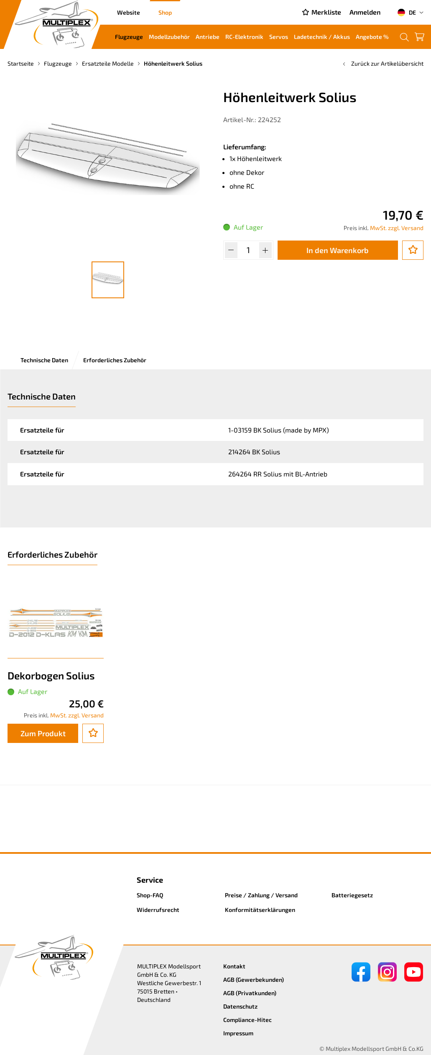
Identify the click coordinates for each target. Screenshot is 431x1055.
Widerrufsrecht (158, 909)
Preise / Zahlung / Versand (261, 895)
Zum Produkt (43, 733)
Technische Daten (44, 360)
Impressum (238, 1033)
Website (128, 12)
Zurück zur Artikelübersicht (382, 63)
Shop (165, 12)
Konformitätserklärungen (260, 909)
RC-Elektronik (244, 36)
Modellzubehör (169, 36)
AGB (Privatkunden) (249, 992)
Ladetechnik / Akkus (322, 36)
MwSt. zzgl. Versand (396, 227)
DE (406, 12)
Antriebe (207, 36)
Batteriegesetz (352, 895)
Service (150, 879)
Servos (278, 36)
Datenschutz (240, 1006)
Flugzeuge (129, 36)
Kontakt (234, 966)
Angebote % (372, 36)
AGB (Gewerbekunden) (253, 979)
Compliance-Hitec (247, 1019)
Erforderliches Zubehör (114, 360)
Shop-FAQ (150, 895)
